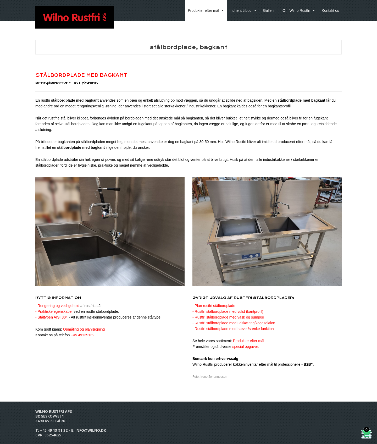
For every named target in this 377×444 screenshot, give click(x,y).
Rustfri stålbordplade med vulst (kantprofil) (229, 311)
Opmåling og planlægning (84, 329)
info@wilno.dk (90, 430)
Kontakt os (330, 10)
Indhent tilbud (243, 10)
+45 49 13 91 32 (54, 430)
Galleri (268, 10)
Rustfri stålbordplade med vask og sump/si (229, 317)
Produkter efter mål (206, 10)
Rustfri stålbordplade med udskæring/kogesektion (235, 323)
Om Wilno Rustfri (298, 10)
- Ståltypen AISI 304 (51, 317)
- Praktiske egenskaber (54, 311)
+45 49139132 (82, 335)
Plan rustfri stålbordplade (215, 306)
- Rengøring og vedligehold (68, 306)
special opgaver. (245, 346)
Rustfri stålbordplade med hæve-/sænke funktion (234, 329)
